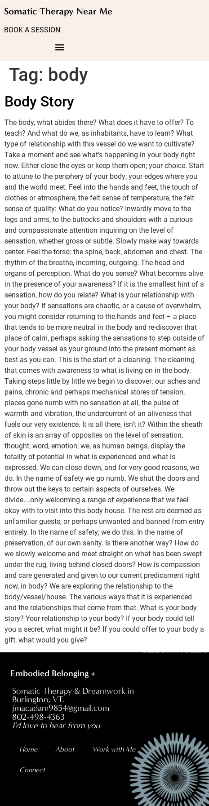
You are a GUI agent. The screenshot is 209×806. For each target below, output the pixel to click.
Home (28, 749)
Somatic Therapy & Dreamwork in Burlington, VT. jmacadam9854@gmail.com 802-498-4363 (73, 708)
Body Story (39, 101)
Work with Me (113, 749)
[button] (60, 47)
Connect (32, 770)
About (64, 749)
